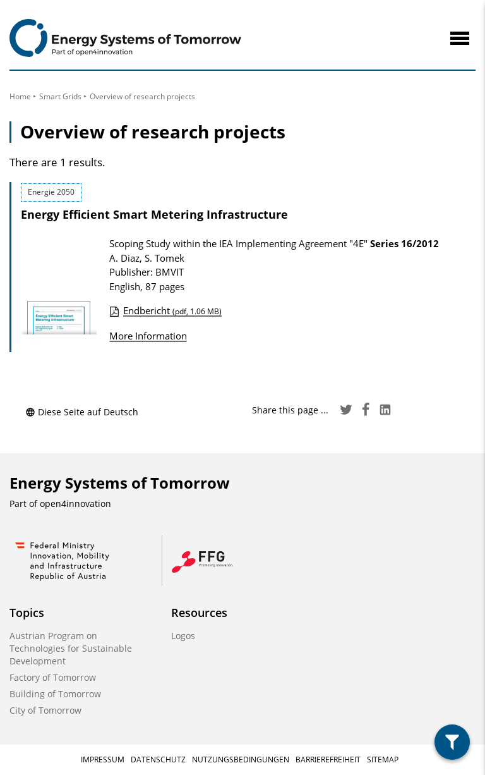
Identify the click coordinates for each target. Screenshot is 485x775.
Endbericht (172, 310)
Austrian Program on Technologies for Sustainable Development (70, 648)
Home (20, 96)
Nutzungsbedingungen (240, 759)
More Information (148, 335)
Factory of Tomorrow (52, 677)
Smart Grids (60, 96)
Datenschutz (158, 759)
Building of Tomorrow (55, 694)
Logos (183, 636)
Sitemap (382, 759)
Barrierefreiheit (328, 759)
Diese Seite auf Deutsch (81, 412)
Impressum (102, 759)
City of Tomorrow (45, 710)
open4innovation (75, 503)
